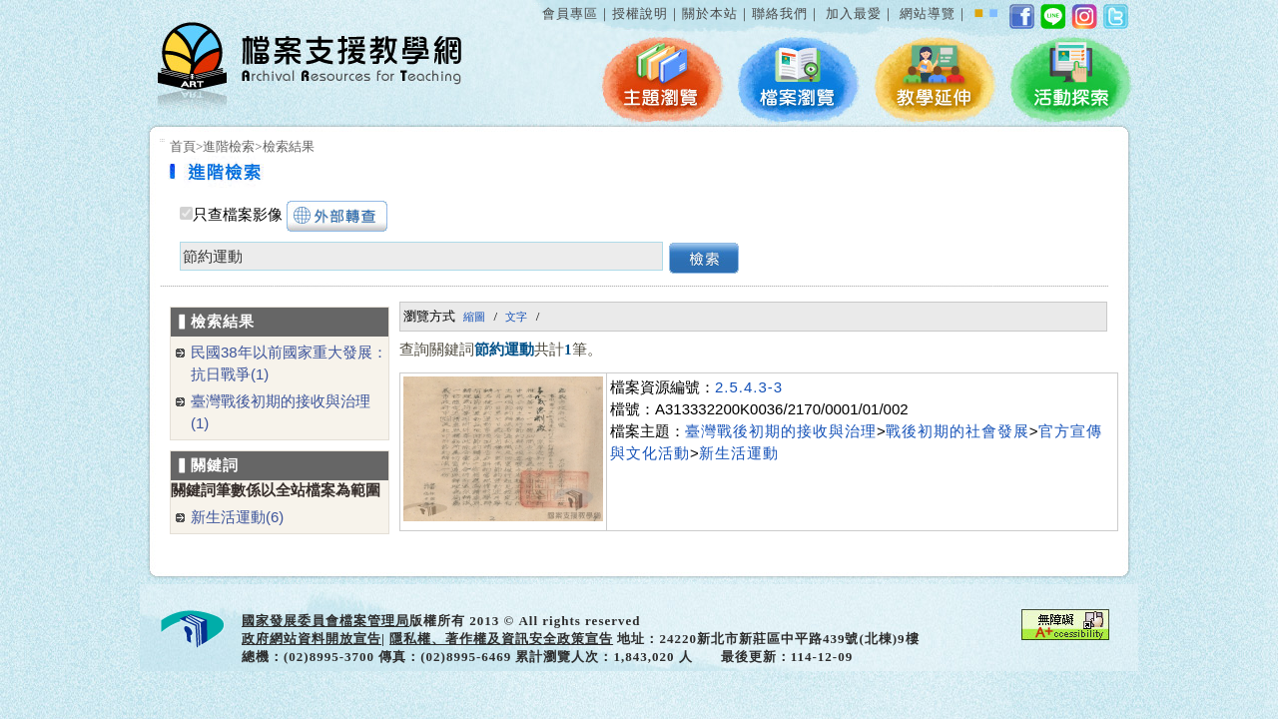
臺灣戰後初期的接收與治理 (781, 430)
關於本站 (710, 13)
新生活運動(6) (237, 516)
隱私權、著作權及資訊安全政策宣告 (501, 638)
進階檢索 (229, 146)
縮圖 (474, 317)
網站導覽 (928, 13)
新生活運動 (739, 452)
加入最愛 (854, 13)
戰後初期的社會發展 (957, 430)
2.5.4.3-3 (749, 386)
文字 (516, 317)
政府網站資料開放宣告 (311, 638)
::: (538, 3)
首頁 (183, 146)
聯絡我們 (780, 13)
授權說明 (640, 13)
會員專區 (570, 13)
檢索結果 (289, 146)
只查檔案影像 (238, 215)
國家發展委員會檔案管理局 (325, 620)
